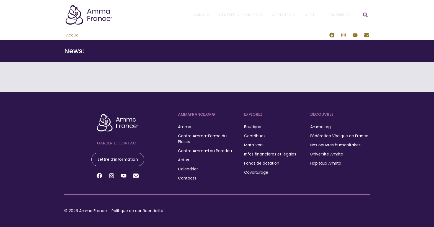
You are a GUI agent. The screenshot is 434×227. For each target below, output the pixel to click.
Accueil (73, 35)
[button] (365, 14)
